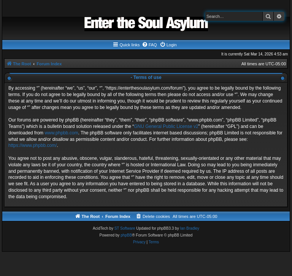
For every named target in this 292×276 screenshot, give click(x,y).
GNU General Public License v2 (166, 126)
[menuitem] (149, 44)
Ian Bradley (189, 228)
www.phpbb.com (61, 133)
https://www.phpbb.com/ (32, 145)
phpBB (126, 235)
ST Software (124, 228)
